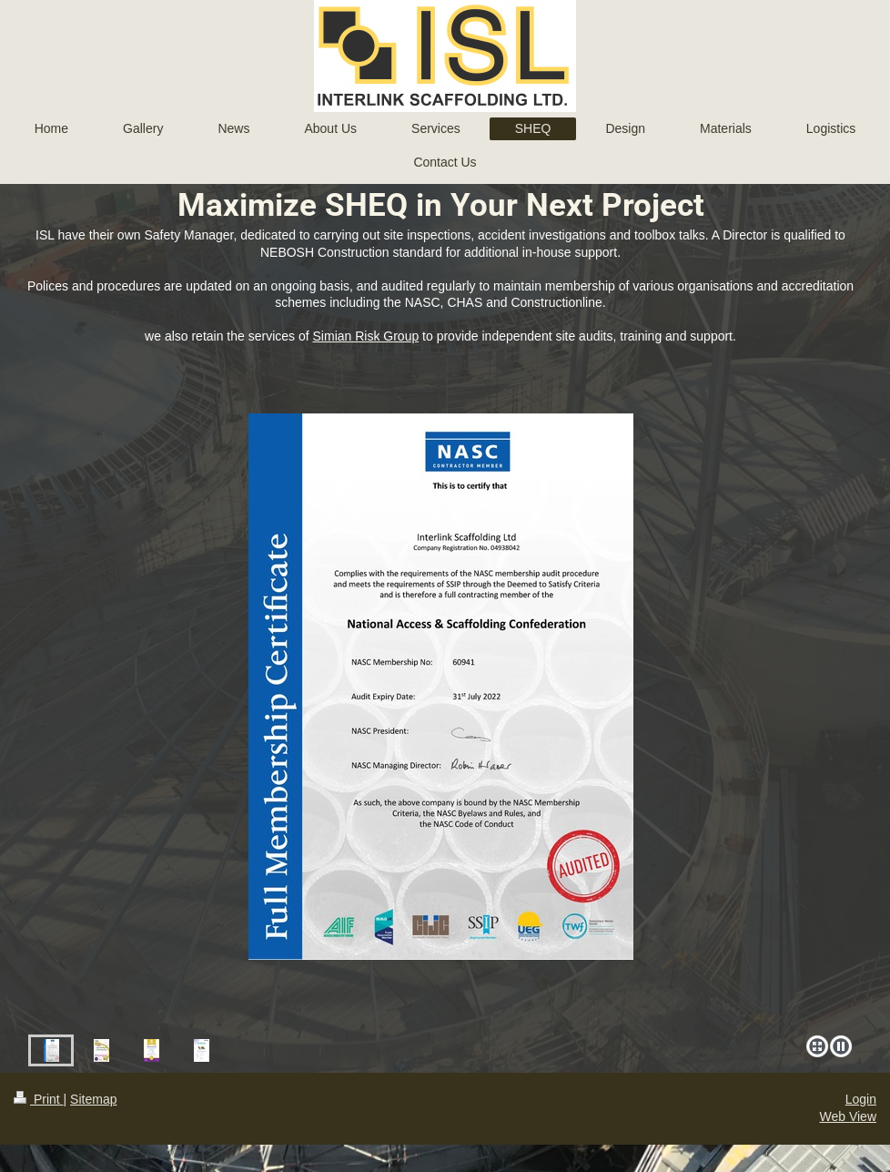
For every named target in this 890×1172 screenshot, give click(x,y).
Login (860, 1099)
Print (39, 1099)
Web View (847, 1116)
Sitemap (93, 1099)
